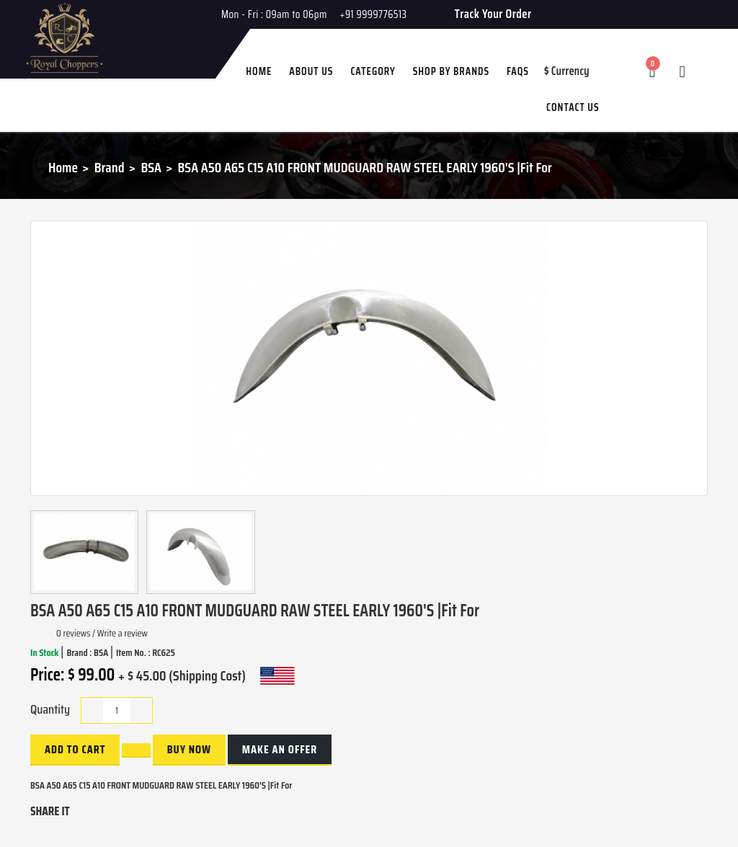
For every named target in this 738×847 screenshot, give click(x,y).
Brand (109, 167)
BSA (151, 167)
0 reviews (73, 633)
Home (63, 167)
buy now (189, 749)
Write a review (122, 633)
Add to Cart (75, 749)
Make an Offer (279, 749)
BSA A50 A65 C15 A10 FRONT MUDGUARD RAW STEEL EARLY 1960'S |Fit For (365, 167)
